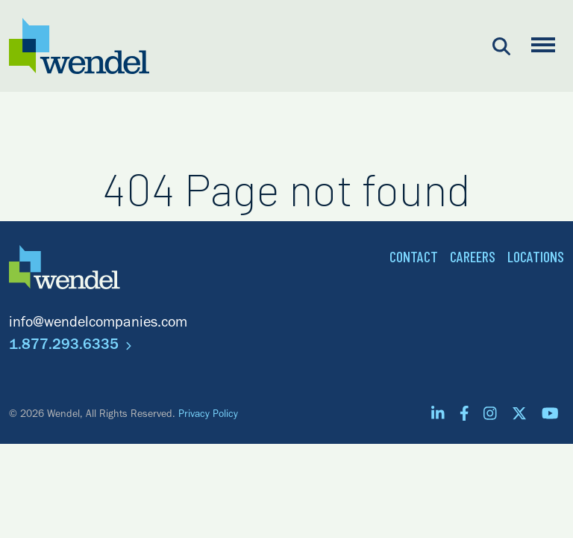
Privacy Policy (208, 415)
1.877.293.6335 (70, 346)
